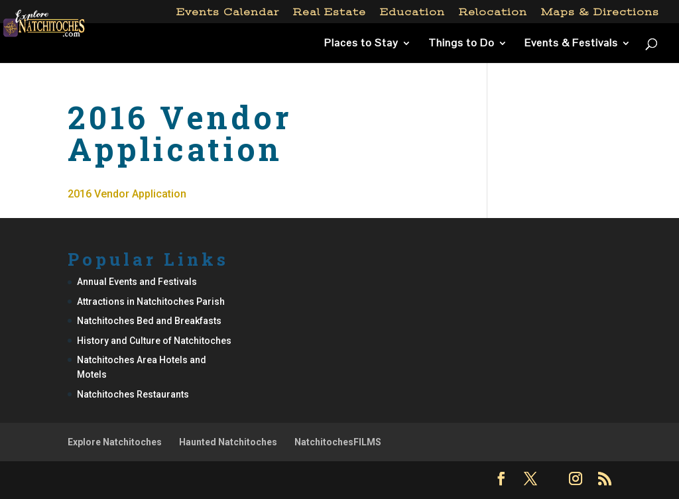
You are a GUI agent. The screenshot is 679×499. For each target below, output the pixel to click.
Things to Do (461, 44)
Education (412, 12)
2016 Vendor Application (127, 194)
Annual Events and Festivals (137, 281)
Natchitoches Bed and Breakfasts (149, 320)
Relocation (493, 12)
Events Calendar (227, 12)
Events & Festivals (571, 44)
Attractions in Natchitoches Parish (151, 301)
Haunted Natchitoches (228, 442)
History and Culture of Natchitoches (154, 340)
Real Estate (329, 12)
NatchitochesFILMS (337, 442)
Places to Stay (361, 44)
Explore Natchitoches (115, 442)
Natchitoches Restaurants (133, 394)
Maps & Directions (600, 12)
